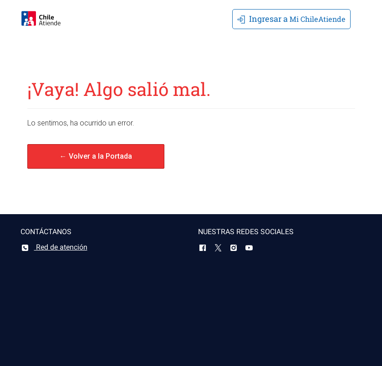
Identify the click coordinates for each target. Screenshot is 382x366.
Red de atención (53, 247)
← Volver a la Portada (96, 156)
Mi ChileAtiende (291, 18)
